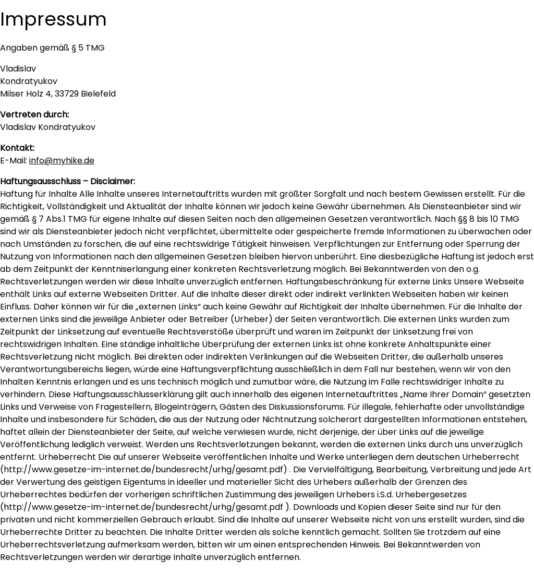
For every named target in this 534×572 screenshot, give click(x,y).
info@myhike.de (61, 160)
